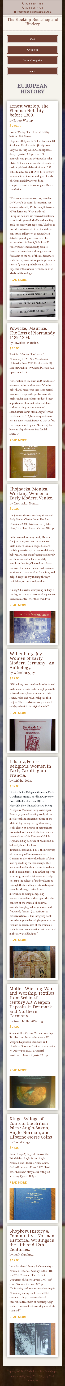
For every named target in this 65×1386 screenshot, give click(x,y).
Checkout (32, 49)
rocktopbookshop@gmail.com (32, 11)
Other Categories (32, 60)
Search (32, 70)
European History (32, 88)
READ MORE (18, 279)
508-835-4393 (32, 3)
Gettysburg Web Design (32, 1376)
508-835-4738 (32, 7)
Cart (32, 39)
